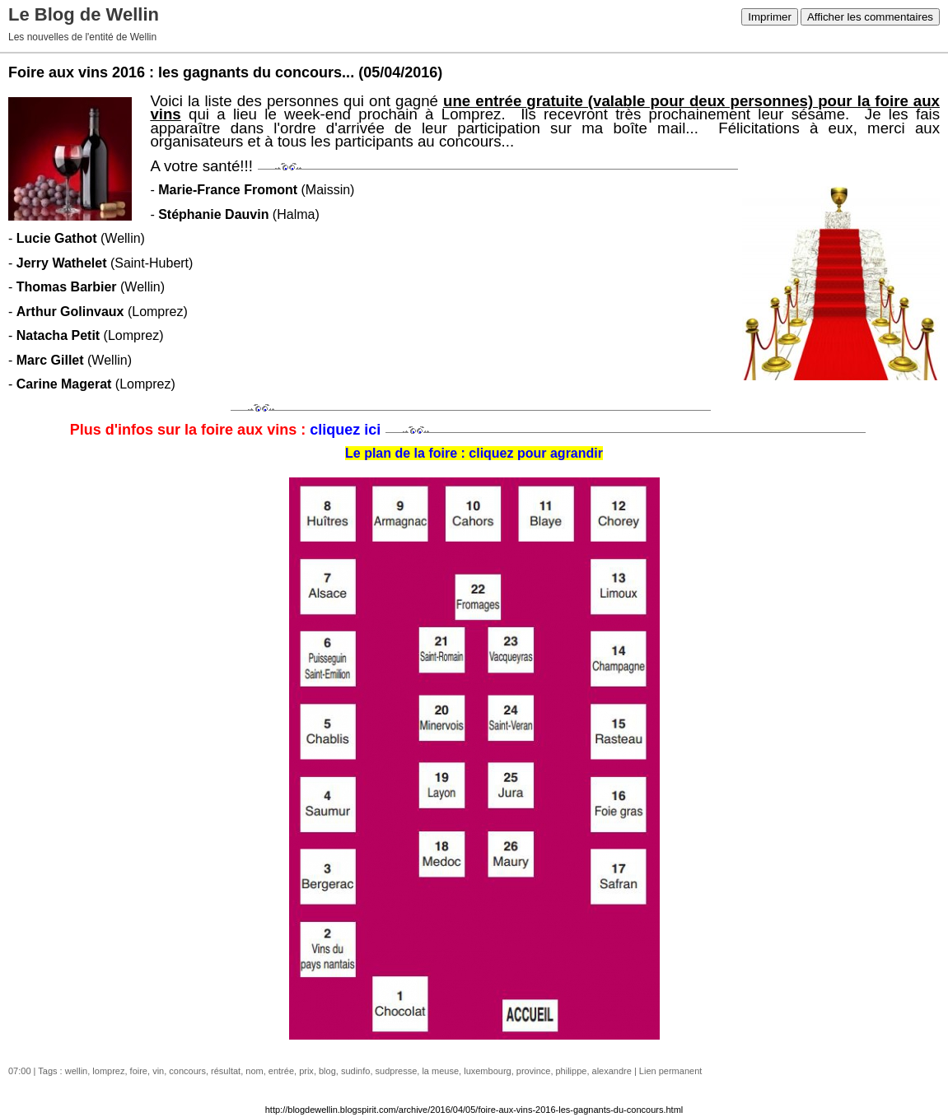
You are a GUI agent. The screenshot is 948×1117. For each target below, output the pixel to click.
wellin (76, 1071)
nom (254, 1071)
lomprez (108, 1071)
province (533, 1071)
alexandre (612, 1071)
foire (138, 1071)
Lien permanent (670, 1071)
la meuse (440, 1071)
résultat (226, 1071)
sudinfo (355, 1071)
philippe (571, 1071)
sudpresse (397, 1071)
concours (187, 1071)
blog (327, 1071)
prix (306, 1071)
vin (158, 1071)
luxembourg (487, 1071)
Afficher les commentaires (870, 17)
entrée (281, 1071)
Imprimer (770, 17)
